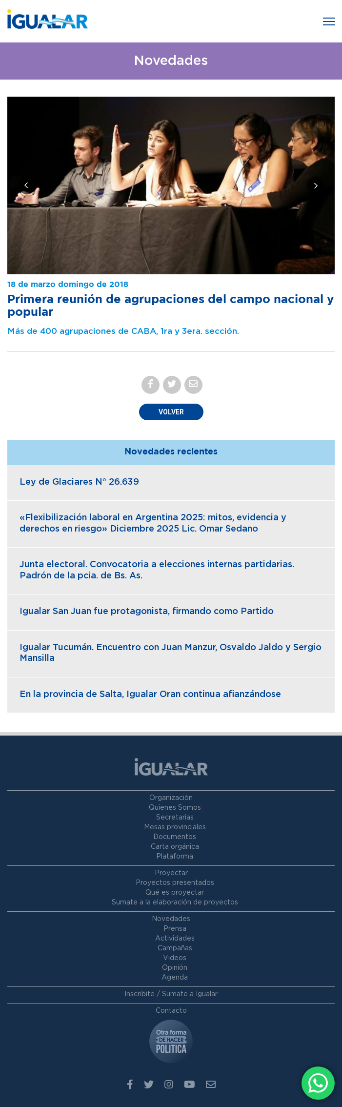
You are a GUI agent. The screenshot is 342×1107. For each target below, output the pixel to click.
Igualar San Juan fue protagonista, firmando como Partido (147, 611)
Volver (171, 412)
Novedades (171, 919)
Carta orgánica (175, 846)
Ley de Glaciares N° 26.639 (79, 482)
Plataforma (174, 856)
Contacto (171, 1010)
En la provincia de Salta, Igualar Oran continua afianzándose (150, 694)
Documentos (174, 837)
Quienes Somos (175, 807)
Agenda (174, 977)
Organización (171, 798)
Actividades (175, 938)
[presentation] (27, 185)
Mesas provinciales (175, 827)
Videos (174, 958)
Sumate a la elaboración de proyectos (175, 902)
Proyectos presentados (175, 883)
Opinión (174, 967)
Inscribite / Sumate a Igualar (171, 994)
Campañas (175, 948)
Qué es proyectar (174, 892)
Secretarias (175, 817)
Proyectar (171, 873)
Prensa (174, 928)
